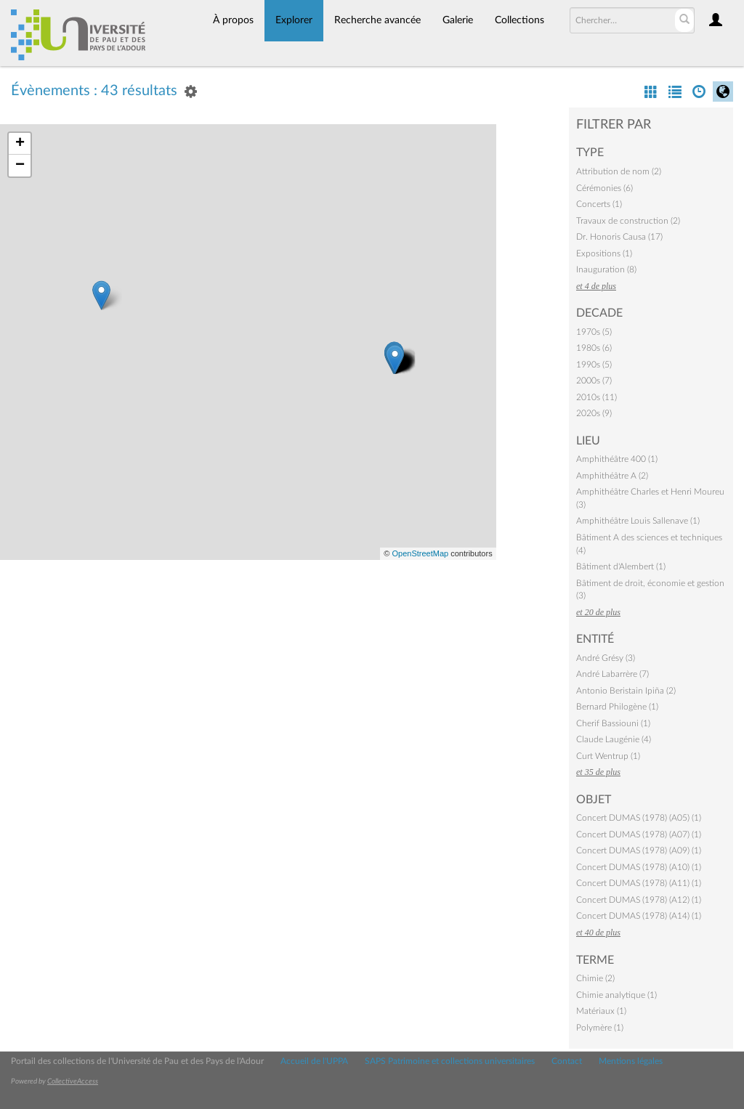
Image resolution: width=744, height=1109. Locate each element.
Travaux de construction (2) (628, 220)
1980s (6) (594, 348)
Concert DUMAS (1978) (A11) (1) (638, 883)
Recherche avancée (377, 20)
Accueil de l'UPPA (314, 1061)
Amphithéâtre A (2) (612, 475)
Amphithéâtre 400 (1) (617, 459)
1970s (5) (594, 332)
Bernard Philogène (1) (617, 706)
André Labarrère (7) (612, 674)
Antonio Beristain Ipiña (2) (626, 690)
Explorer (293, 20)
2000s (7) (594, 380)
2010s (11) (596, 397)
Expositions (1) (604, 253)
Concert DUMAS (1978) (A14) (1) (638, 915)
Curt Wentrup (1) (608, 756)
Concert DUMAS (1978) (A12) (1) (638, 899)
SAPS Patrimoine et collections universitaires (450, 1061)
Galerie (457, 20)
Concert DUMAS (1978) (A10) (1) (638, 867)
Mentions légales (631, 1061)
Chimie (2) (595, 978)
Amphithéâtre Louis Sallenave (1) (638, 520)
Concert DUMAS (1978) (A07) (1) (638, 834)
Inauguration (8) (606, 269)
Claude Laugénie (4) (613, 739)
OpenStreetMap (420, 553)
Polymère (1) (599, 1027)
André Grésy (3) (605, 658)
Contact (566, 1061)
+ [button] (20, 144)
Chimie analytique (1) (616, 995)
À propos (233, 20)
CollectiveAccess (72, 1081)
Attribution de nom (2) (618, 171)
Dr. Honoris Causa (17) (619, 236)
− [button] (20, 165)
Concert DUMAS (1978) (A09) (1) (638, 850)
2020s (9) (594, 413)
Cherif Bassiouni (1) (613, 723)
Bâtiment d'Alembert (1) (621, 566)
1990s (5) (594, 364)
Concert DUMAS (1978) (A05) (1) (638, 817)
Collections (519, 20)
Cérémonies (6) (604, 188)
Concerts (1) (599, 204)
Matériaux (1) (601, 1011)
